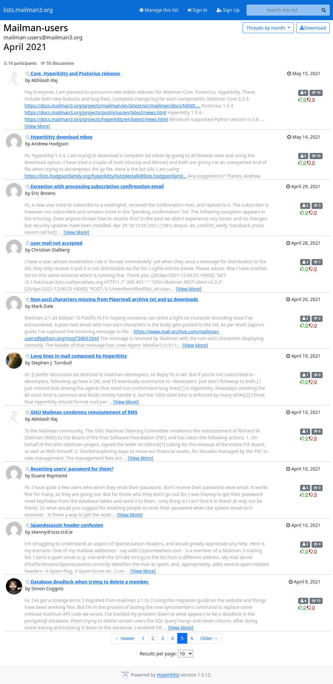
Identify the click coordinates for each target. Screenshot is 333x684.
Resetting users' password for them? (69, 469)
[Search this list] (282, 10)
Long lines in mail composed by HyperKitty (76, 356)
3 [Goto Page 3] (162, 638)
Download (313, 28)
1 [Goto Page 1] (143, 638)
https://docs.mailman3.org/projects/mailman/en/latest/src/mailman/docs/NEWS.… (113, 106)
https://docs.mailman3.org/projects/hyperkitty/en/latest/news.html (96, 119)
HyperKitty (168, 675)
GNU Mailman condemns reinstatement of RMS (81, 412)
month (266, 28)
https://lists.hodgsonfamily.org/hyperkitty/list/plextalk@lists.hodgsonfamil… (106, 176)
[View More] (37, 126)
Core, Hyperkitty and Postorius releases (72, 73)
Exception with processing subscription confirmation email (94, 186)
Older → (209, 638)
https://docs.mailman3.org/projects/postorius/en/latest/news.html (95, 112)
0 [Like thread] (302, 99)
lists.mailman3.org (28, 10)
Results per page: (158, 653)
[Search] (324, 10)
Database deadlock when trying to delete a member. (87, 582)
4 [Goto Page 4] (172, 638)
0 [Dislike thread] (311, 99)
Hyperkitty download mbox (59, 137)
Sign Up (228, 10)
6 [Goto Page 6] (192, 638)
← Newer (125, 638)
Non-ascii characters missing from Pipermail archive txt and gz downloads (111, 299)
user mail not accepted (54, 243)
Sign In (197, 10)
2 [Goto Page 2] (153, 638)
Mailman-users (36, 27)
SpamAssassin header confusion (64, 525)
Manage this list (159, 10)
